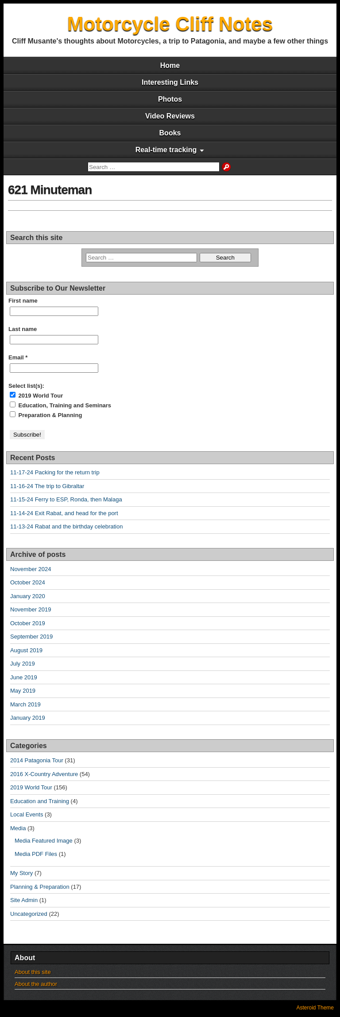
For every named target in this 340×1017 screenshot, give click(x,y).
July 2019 (22, 663)
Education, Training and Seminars (60, 405)
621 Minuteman (50, 190)
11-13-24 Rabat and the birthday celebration (66, 526)
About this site (33, 972)
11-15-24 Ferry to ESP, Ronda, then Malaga (66, 499)
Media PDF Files (36, 854)
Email (17, 357)
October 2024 (27, 582)
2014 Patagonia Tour (36, 760)
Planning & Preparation (40, 886)
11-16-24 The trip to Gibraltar (47, 486)
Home (170, 65)
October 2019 (27, 623)
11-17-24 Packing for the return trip (55, 472)
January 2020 (27, 596)
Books (170, 133)
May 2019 (22, 690)
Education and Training (39, 801)
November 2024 (30, 569)
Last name (22, 329)
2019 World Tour (36, 395)
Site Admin (24, 900)
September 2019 (31, 636)
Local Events (26, 814)
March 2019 (25, 704)
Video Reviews (170, 116)
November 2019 (30, 609)
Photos (170, 99)
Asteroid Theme (315, 1008)
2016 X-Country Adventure (44, 774)
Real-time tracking (166, 150)
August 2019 (26, 650)
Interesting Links (170, 82)
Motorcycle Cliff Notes (170, 24)
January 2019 (27, 717)
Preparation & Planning (46, 414)
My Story (21, 873)
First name (23, 300)
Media (18, 828)
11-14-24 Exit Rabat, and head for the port (64, 513)
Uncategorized (28, 914)
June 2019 (23, 677)
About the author (36, 984)
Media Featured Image (44, 840)
